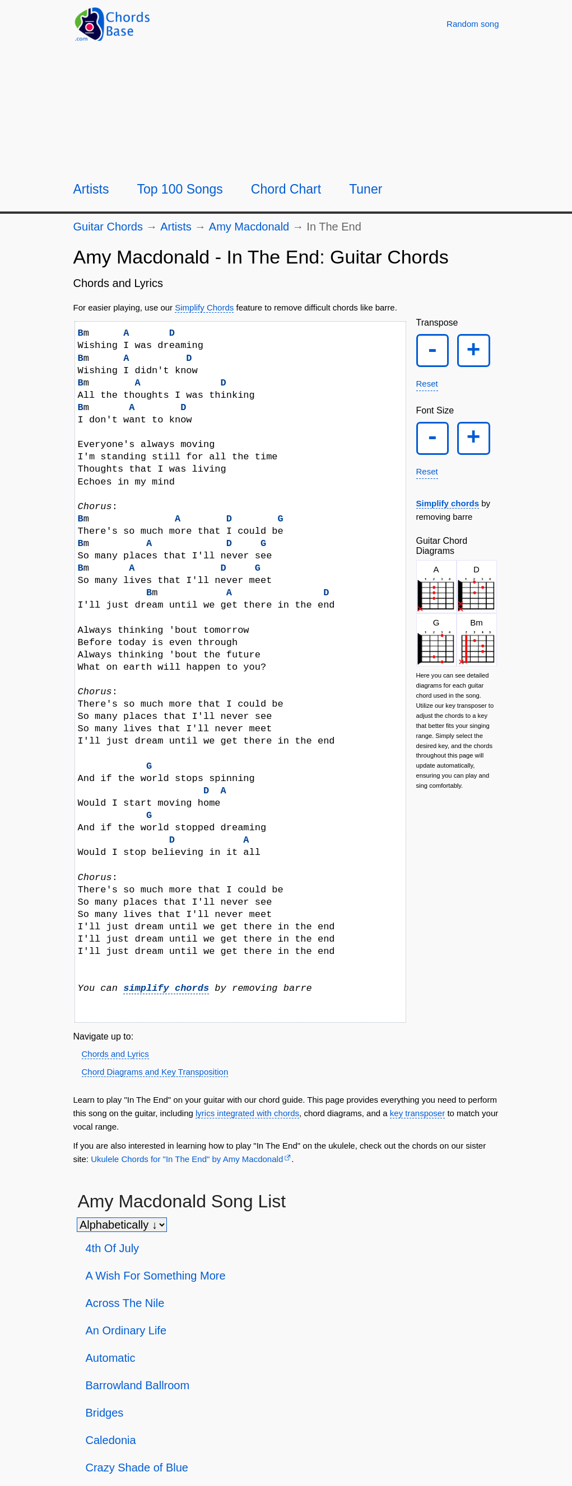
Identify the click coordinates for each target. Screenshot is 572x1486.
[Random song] (473, 24)
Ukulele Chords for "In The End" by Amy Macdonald (187, 1159)
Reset (427, 387)
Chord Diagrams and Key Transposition (155, 1071)
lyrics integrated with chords (247, 1113)
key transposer (417, 1113)
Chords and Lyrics (115, 1054)
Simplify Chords (204, 307)
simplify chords (166, 988)
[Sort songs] (122, 1224)
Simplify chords (448, 510)
